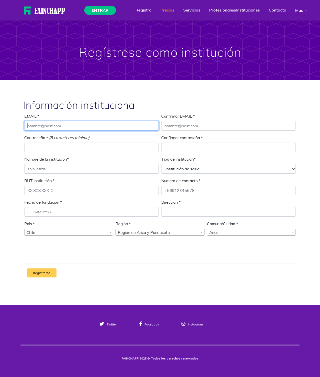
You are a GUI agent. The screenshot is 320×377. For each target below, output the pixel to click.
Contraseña (36, 137)
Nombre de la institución (46, 159)
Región (123, 223)
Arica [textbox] (213, 232)
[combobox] (68, 232)
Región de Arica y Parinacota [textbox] (144, 232)
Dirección (170, 202)
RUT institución (39, 180)
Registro (144, 10)
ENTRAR (100, 10)
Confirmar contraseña (182, 137)
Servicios (191, 10)
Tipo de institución (178, 159)
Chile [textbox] (30, 232)
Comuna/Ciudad (222, 223)
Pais (29, 223)
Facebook (149, 324)
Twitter (108, 324)
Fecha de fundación (43, 202)
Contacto (277, 10)
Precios (167, 10)
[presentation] (66, 249)
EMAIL (31, 116)
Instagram (192, 324)
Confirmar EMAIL (178, 116)
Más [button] (299, 10)
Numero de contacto (180, 180)
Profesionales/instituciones (234, 10)
